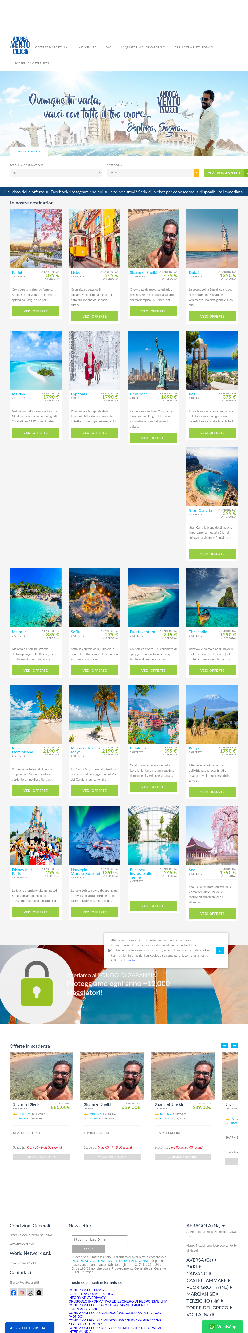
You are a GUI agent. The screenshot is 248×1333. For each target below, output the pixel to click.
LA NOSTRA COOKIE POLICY (91, 1294)
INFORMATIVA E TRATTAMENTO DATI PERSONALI (111, 1261)
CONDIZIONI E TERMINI (87, 1290)
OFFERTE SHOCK (29, 151)
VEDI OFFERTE (35, 311)
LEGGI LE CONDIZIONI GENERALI (31, 1235)
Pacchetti (18, 47)
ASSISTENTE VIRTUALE (30, 1327)
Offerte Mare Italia (51, 47)
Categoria (114, 165)
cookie (130, 960)
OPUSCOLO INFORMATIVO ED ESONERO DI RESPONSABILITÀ (118, 1301)
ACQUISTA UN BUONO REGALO (143, 47)
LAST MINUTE (86, 47)
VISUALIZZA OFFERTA (41, 1156)
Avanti (234, 1045)
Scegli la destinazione (27, 165)
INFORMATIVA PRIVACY (87, 1298)
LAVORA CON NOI (22, 1243)
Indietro (224, 1045)
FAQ (108, 47)
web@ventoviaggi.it (26, 1282)
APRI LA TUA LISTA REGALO (194, 47)
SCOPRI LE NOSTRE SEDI (31, 63)
